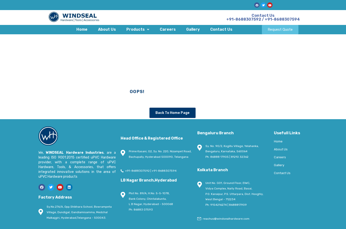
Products (137, 29)
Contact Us (221, 29)
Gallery (193, 29)
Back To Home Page (172, 113)
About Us (107, 29)
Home (81, 29)
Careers (168, 29)
